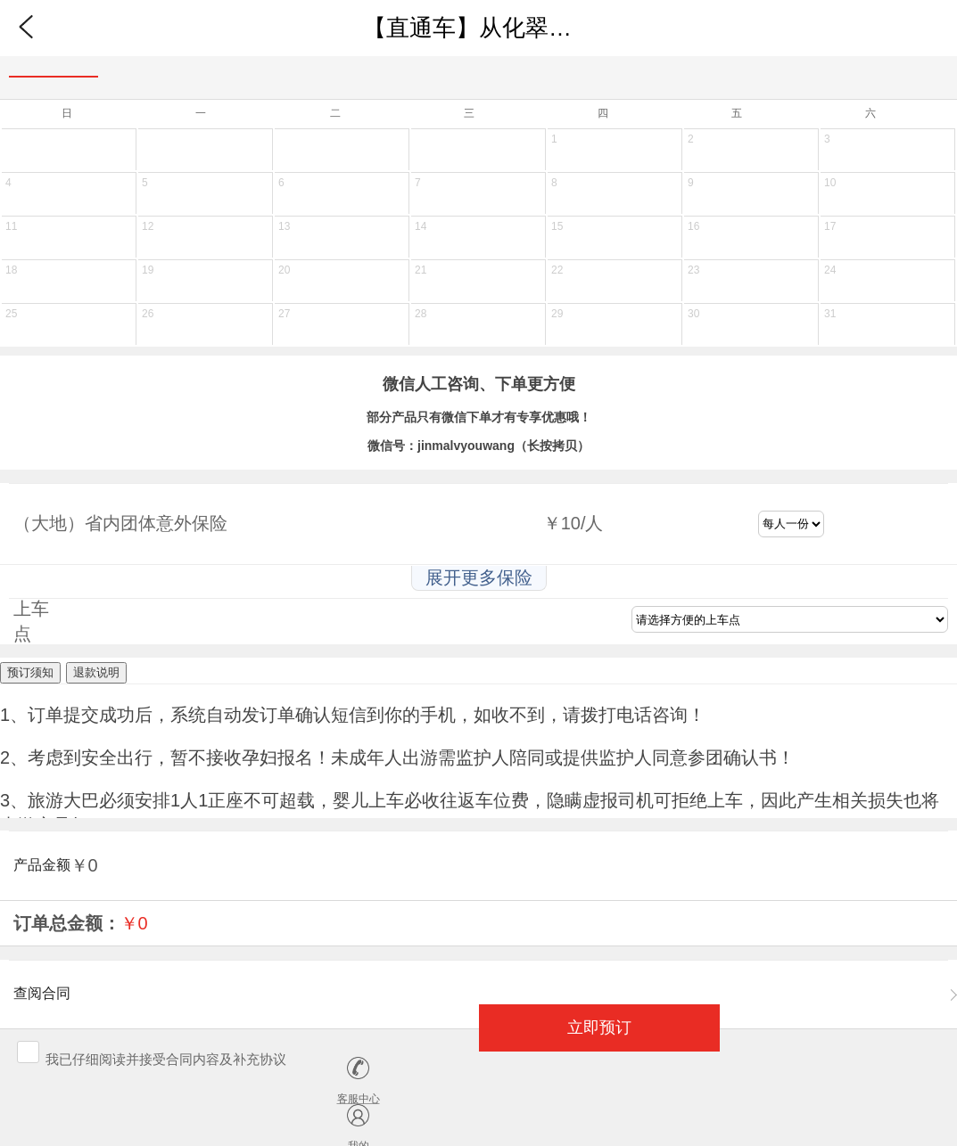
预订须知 (30, 672)
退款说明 (96, 672)
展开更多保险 (478, 577)
